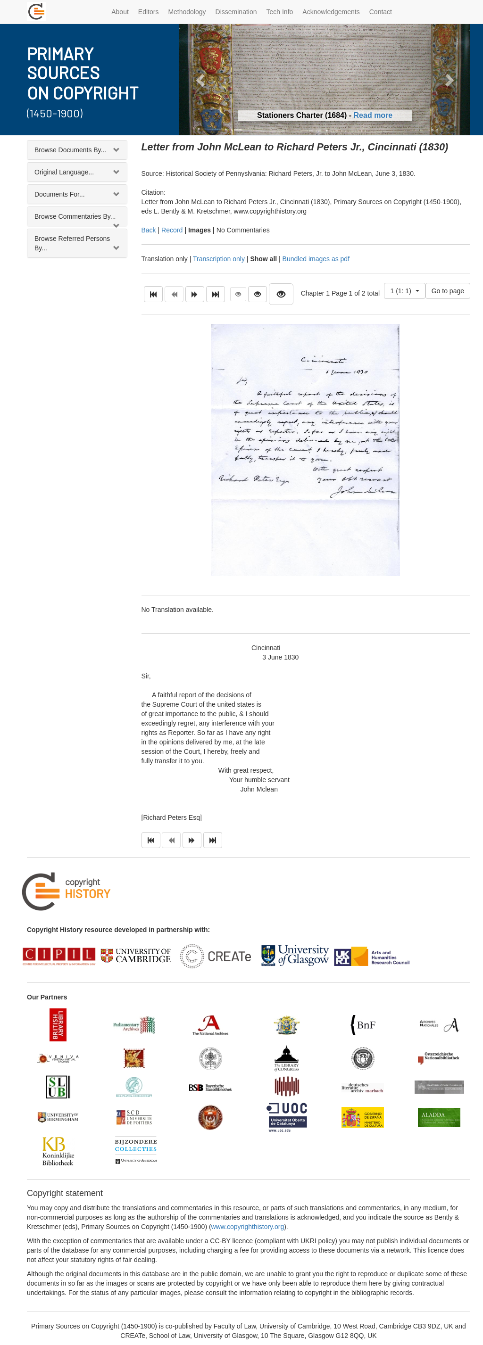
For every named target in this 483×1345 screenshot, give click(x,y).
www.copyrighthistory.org (247, 1226)
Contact (380, 12)
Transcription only (219, 259)
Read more (373, 115)
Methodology (187, 12)
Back (149, 230)
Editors (148, 12)
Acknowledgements (330, 12)
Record (172, 230)
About (120, 12)
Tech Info (279, 12)
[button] (201, 79)
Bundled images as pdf (316, 259)
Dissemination (236, 12)
